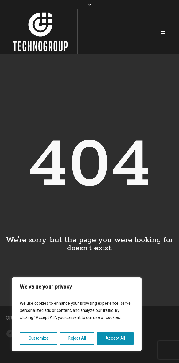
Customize (39, 338)
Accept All (115, 338)
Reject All (77, 338)
